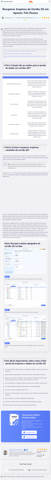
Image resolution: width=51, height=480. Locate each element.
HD (31, 228)
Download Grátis (29, 432)
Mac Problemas (36, 17)
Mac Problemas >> (12, 476)
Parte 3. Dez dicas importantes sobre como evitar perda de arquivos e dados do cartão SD (25, 57)
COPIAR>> (4, 476)
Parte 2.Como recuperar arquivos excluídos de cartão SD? (18, 53)
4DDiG (11, 173)
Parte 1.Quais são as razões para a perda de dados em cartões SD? (20, 51)
